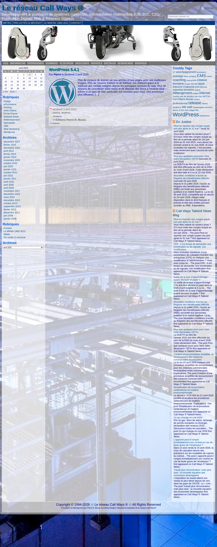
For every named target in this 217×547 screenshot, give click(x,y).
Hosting (8, 107)
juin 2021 (8, 175)
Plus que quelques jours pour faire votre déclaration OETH (191, 157)
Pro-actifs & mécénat (14, 237)
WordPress (65, 113)
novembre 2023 (12, 160)
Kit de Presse (66, 63)
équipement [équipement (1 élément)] (204, 116)
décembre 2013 (12, 200)
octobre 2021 (10, 172)
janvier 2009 (10, 218)
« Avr (5, 91)
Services (95, 63)
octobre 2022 (10, 163)
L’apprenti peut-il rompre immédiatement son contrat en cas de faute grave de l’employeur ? (193, 442)
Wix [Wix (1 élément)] (197, 110)
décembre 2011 (12, 212)
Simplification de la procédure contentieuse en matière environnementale (189, 390)
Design (7, 101)
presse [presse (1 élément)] (197, 99)
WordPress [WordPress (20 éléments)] (186, 114)
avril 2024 (9, 151)
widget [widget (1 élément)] (192, 110)
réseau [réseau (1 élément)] (205, 103)
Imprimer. (55, 123)
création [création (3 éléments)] (202, 80)
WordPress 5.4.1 (64, 69)
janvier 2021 (10, 178)
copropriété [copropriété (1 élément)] (191, 80)
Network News (125, 63)
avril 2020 (9, 184)
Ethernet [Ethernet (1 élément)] (203, 87)
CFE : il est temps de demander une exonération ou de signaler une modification (192, 247)
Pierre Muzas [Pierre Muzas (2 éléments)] (185, 99)
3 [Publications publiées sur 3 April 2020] (29, 74)
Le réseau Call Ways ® (42, 8)
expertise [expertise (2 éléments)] (178, 89)
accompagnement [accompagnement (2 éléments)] (186, 72)
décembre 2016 (12, 194)
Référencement (35, 63)
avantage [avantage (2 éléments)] (178, 76)
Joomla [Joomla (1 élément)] (176, 96)
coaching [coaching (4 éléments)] (179, 80)
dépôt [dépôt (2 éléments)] (201, 83)
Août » (13, 91)
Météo (7, 234)
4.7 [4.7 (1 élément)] (174, 72)
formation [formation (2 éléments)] (189, 89)
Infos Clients (82, 63)
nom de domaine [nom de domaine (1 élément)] (187, 96)
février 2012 (10, 209)
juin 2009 (8, 215)
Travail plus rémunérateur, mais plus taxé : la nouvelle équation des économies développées (192, 473)
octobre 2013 (10, 203)
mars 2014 (9, 197)
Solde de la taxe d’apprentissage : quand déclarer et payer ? (191, 278)
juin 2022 (8, 166)
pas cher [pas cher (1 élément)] (198, 96)
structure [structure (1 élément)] (208, 107)
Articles (209, 8)
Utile (5, 63)
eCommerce (52, 63)
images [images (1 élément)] (195, 93)
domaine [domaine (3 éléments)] (178, 83)
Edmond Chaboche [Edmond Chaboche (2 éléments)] (183, 86)
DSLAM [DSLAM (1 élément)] (194, 84)
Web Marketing (17, 63)
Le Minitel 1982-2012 (14, 231)
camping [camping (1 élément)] (192, 76)
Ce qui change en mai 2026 (188, 417)
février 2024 (10, 154)
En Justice (183, 122)
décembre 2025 (12, 141)
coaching (56, 113)
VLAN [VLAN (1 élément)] (181, 110)
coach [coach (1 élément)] (209, 76)
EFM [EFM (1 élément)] (197, 87)
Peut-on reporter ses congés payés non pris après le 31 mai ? (192, 127)
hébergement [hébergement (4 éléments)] (182, 93)
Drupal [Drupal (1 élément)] (187, 84)
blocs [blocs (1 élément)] (186, 76)
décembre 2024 (12, 147)
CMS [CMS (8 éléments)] (201, 75)
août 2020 (9, 181)
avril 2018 (9, 188)
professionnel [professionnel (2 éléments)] (180, 103)
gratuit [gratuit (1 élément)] (197, 90)
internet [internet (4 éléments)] (204, 93)
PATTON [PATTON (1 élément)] (206, 96)
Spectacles (110, 63)
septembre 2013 (12, 206)
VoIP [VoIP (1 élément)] (186, 110)
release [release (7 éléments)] (194, 103)
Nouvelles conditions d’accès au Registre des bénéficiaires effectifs (191, 177)
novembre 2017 (12, 191)
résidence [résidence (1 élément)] (177, 107)
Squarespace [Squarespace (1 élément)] (199, 107)
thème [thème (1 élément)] (175, 110)
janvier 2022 (10, 169)
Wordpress (141, 63)
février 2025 (10, 144)
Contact (8, 228)
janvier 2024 (10, 157)
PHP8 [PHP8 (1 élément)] (175, 99)
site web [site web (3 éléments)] (187, 107)
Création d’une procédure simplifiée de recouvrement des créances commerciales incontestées (194, 357)
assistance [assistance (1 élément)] (201, 72)
